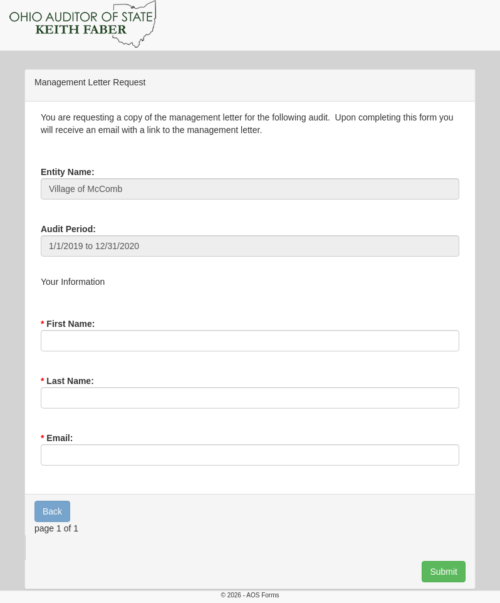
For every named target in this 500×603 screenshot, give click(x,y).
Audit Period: (68, 229)
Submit (443, 572)
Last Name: (69, 381)
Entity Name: (68, 172)
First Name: (70, 324)
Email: (59, 438)
